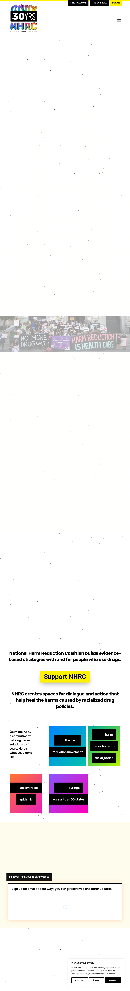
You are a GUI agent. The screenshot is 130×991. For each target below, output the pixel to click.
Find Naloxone (78, 3)
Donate (116, 3)
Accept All (113, 980)
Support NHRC (65, 676)
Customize (79, 980)
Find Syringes (99, 3)
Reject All (96, 980)
